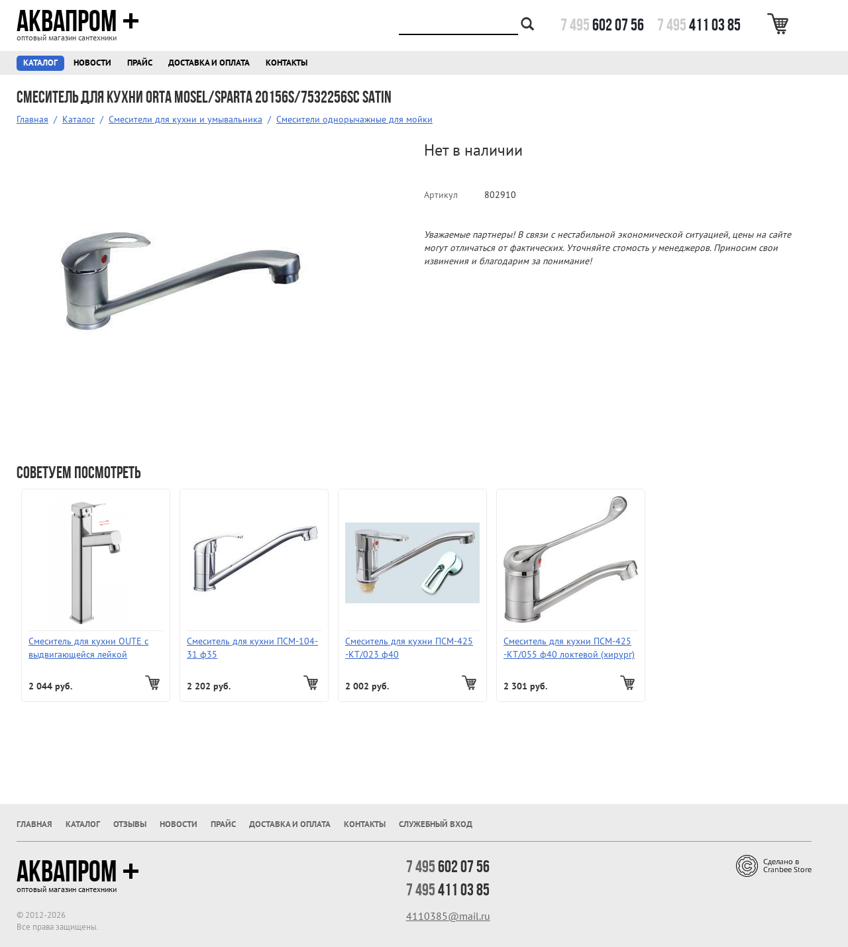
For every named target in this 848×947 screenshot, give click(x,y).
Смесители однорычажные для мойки (354, 119)
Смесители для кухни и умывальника (185, 119)
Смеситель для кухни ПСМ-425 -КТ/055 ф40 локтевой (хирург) (569, 647)
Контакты (286, 62)
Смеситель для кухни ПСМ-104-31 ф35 (252, 647)
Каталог (40, 62)
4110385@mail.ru (448, 915)
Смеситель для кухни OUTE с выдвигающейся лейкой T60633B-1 (88, 648)
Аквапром (78, 21)
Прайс (139, 62)
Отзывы (129, 824)
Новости (92, 62)
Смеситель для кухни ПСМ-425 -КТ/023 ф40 (409, 647)
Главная (32, 119)
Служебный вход (435, 824)
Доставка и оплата (209, 62)
